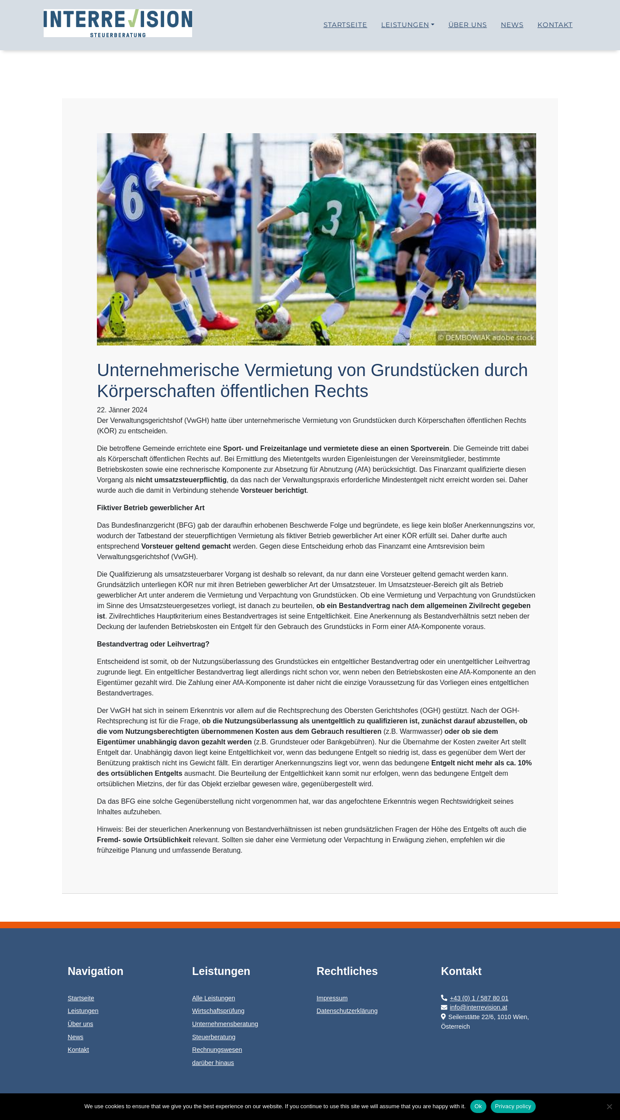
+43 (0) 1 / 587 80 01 (474, 998)
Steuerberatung (213, 1037)
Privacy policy (513, 1106)
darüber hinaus (213, 1062)
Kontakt (555, 28)
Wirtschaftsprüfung (218, 1010)
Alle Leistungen (213, 998)
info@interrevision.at (474, 1007)
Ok (478, 1106)
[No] (609, 1106)
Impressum (332, 998)
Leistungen (405, 28)
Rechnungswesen (217, 1049)
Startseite (346, 28)
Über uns (467, 28)
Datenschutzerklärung (347, 1010)
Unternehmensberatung (225, 1023)
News (512, 28)
